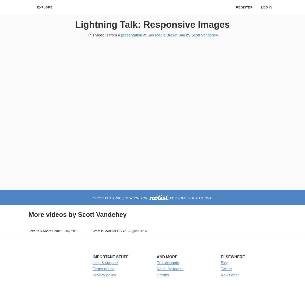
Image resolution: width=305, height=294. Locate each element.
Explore (45, 7)
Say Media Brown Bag (166, 35)
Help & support (105, 263)
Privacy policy (104, 275)
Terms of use (104, 269)
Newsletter (230, 275)
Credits (163, 275)
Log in (266, 7)
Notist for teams (170, 269)
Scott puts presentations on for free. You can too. (152, 198)
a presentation (130, 35)
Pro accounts (168, 263)
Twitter (226, 269)
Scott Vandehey (204, 35)
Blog (225, 263)
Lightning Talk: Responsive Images (152, 24)
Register (244, 7)
